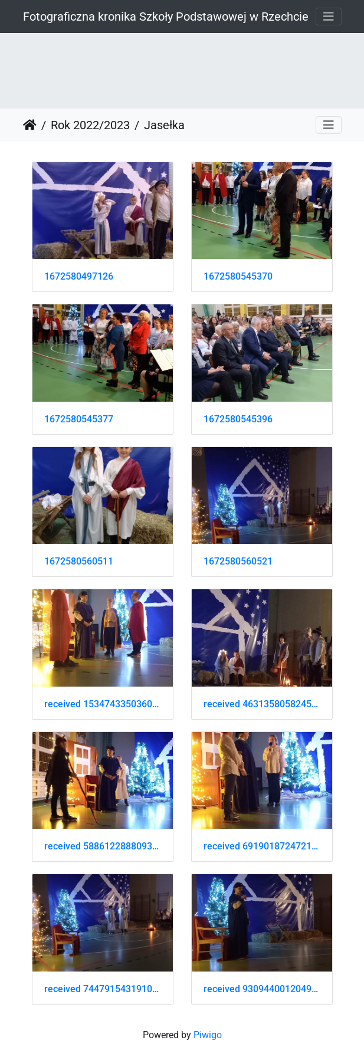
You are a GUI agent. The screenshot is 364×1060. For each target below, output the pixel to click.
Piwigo (208, 1035)
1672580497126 (78, 276)
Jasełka (164, 125)
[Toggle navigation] (329, 16)
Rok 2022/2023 (90, 125)
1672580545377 (78, 419)
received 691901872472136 (262, 846)
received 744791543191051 (102, 989)
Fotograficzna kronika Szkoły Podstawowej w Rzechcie (166, 16)
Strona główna (30, 125)
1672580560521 (238, 561)
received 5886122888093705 (102, 846)
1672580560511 (78, 561)
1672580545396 (238, 419)
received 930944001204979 (262, 989)
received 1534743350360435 (102, 704)
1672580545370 (238, 276)
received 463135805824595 (262, 704)
